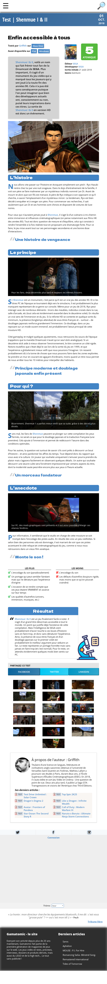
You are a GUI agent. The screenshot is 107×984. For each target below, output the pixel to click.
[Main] (5, 5)
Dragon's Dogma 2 (33, 801)
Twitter (54, 671)
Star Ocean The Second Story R (36, 815)
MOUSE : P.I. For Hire (73, 950)
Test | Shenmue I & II (25, 19)
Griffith (23, 45)
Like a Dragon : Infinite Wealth (74, 802)
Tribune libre (95, 921)
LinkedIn (84, 671)
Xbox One (38, 46)
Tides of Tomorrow (72, 964)
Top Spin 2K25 (69, 794)
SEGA (75, 64)
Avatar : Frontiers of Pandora (34, 809)
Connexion (54, 837)
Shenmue (53, 215)
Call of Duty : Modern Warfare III (73, 809)
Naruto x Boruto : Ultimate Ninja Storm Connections (76, 815)
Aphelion (67, 946)
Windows (44, 51)
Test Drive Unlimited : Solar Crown (35, 796)
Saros (65, 941)
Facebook (24, 671)
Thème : (53, 905)
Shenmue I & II (24, 62)
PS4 (34, 51)
